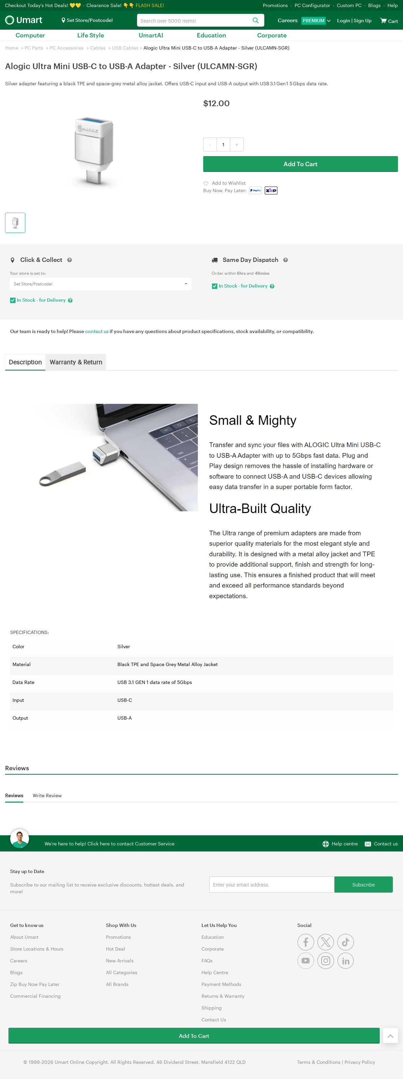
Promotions (275, 5)
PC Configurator (312, 5)
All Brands (117, 984)
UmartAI (151, 35)
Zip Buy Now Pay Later (34, 984)
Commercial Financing (35, 996)
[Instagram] (327, 967)
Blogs (374, 5)
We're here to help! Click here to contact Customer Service (109, 843)
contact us (97, 331)
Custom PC (349, 5)
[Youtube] (307, 967)
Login (343, 20)
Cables (98, 48)
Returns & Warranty (223, 996)
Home (11, 48)
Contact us (386, 843)
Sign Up (362, 20)
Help (392, 5)
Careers (288, 20)
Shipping (212, 1008)
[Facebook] (307, 949)
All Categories (121, 972)
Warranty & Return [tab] (76, 362)
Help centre (345, 843)
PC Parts (34, 48)
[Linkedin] (346, 967)
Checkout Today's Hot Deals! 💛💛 (43, 5)
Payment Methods (221, 984)
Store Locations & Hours (36, 949)
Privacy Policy (360, 1062)
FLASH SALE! (150, 5)
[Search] (255, 20)
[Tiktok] (346, 949)
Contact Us (214, 1019)
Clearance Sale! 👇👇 (110, 5)
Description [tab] (25, 362)
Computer (30, 35)
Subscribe (363, 884)
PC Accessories (67, 48)
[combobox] (200, 20)
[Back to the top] (390, 1035)
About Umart (24, 937)
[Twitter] (327, 949)
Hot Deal (115, 949)
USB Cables (125, 48)
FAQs (207, 960)
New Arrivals (120, 960)
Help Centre (215, 972)
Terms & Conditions (319, 1062)
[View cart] (383, 20)
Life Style (90, 35)
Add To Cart (301, 164)
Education (211, 35)
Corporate (272, 35)
